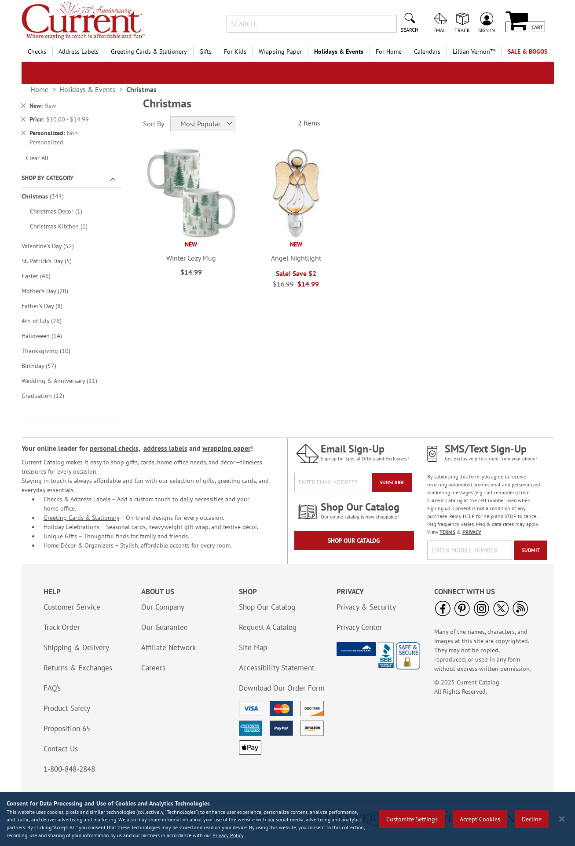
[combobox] (312, 24)
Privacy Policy (227, 835)
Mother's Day (51, 291)
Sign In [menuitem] (486, 30)
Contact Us (61, 749)
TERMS (447, 532)
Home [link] (39, 89)
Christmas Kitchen (63, 226)
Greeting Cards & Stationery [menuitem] (149, 51)
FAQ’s (52, 688)
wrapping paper (226, 448)
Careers (153, 668)
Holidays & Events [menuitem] (338, 51)
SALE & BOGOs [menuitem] (527, 51)
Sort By (153, 123)
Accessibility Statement (277, 668)
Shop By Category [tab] (47, 178)
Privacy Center (359, 627)
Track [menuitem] (462, 30)
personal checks (114, 448)
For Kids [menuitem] (235, 51)
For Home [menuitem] (389, 51)
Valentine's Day (54, 246)
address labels (165, 448)
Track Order (62, 627)
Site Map (253, 647)
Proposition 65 (67, 728)
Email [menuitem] (440, 30)
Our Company (162, 607)
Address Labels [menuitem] (79, 51)
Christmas (49, 196)
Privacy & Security (366, 607)
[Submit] (530, 550)
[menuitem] (474, 52)
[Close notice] (562, 818)
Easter (42, 276)
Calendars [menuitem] (427, 51)
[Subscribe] (392, 482)
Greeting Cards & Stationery (81, 518)
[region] (287, 819)
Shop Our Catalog (354, 540)
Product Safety (67, 708)
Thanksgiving (52, 350)
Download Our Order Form (282, 688)
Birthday (45, 365)
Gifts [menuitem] (205, 51)
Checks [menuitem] (37, 51)
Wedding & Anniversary (66, 380)
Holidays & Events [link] (87, 89)
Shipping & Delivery (76, 647)
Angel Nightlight (296, 258)
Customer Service (72, 607)
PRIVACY (471, 532)
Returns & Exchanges (78, 668)
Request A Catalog (268, 627)
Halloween (48, 335)
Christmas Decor (61, 211)
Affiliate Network (168, 647)
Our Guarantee (164, 627)
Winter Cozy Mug (191, 258)
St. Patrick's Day (53, 261)
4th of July (48, 320)
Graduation (49, 395)
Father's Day (48, 306)
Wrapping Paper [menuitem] (280, 51)
